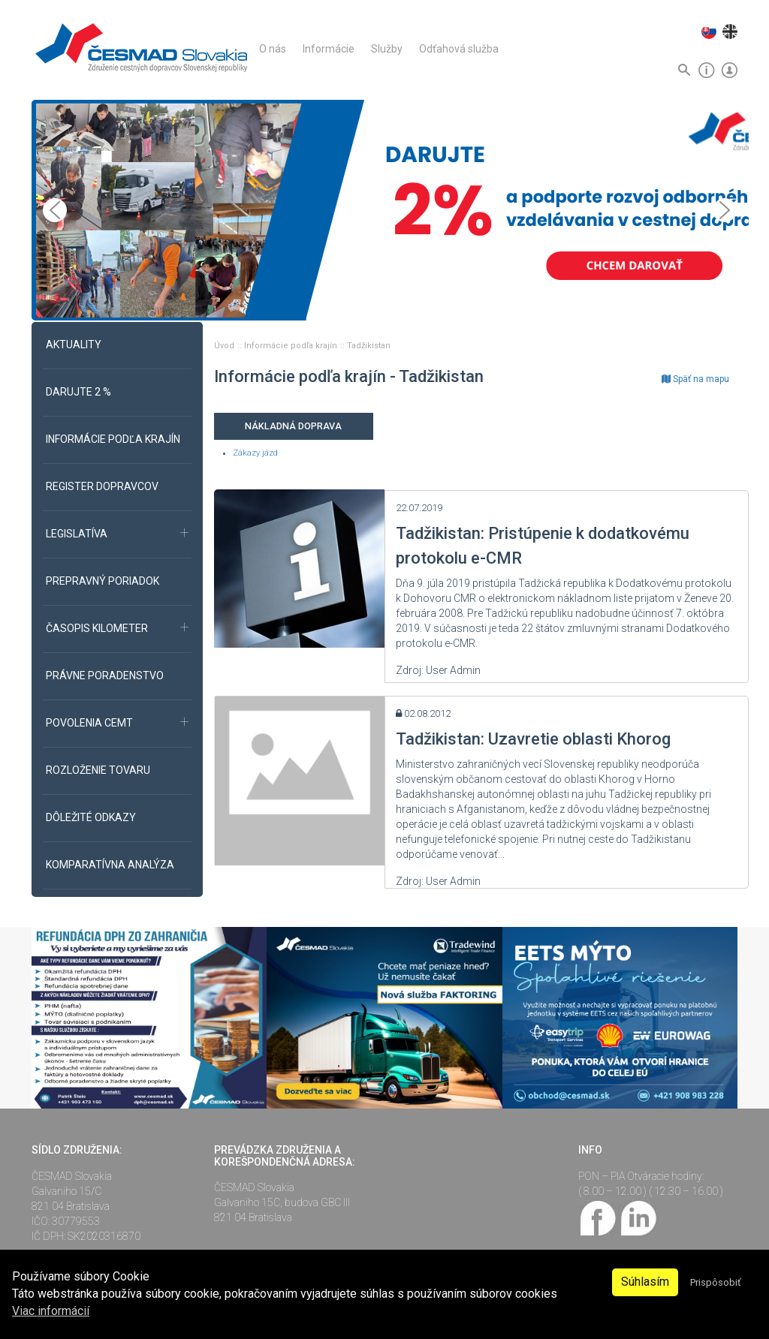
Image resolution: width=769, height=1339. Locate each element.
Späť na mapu (695, 379)
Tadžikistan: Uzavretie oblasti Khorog (533, 739)
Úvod (225, 346)
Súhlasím (645, 1281)
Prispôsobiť (715, 1282)
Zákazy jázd (255, 453)
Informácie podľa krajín (291, 346)
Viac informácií (50, 1311)
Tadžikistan (369, 346)
